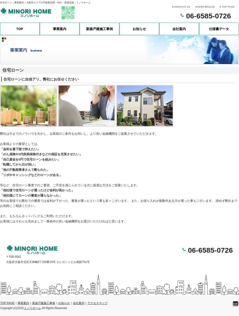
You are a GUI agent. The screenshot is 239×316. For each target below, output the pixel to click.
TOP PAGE (7, 303)
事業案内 (59, 29)
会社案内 (179, 29)
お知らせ (139, 29)
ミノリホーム (32, 308)
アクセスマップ (98, 303)
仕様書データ (219, 29)
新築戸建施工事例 (99, 29)
